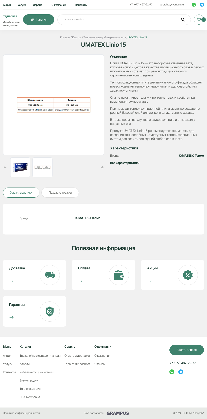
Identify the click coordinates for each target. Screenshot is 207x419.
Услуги (22, 4)
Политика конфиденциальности (21, 413)
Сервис (37, 4)
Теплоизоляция (30, 389)
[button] (5, 167)
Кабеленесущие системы (37, 372)
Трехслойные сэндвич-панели (40, 356)
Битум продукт (30, 380)
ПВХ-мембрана (30, 397)
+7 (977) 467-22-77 (141, 4)
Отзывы (99, 364)
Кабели (25, 364)
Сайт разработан (106, 413)
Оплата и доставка (77, 356)
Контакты (81, 4)
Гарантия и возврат (77, 364)
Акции (7, 4)
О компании (59, 4)
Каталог (38, 20)
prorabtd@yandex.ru (172, 4)
